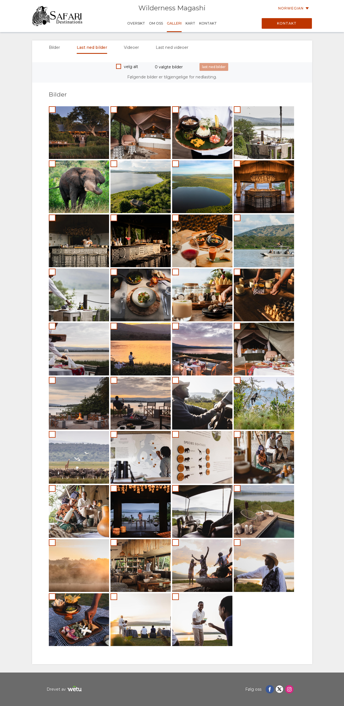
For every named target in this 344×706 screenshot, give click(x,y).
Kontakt (287, 23)
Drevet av (65, 689)
